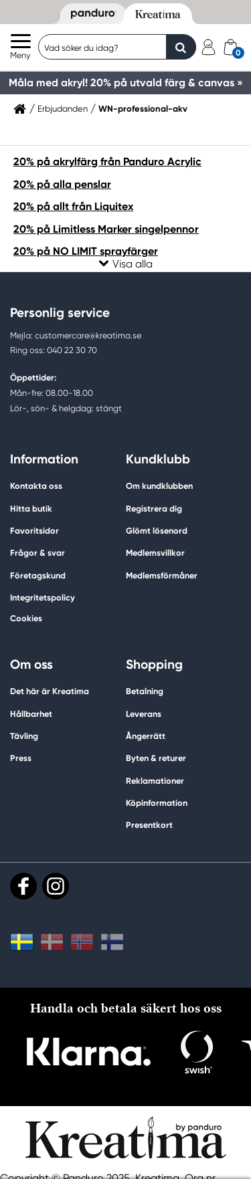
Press (20, 758)
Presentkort (149, 825)
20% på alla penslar (62, 184)
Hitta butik (31, 509)
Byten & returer (156, 758)
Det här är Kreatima (49, 691)
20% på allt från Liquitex (73, 206)
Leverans (143, 714)
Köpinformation (156, 803)
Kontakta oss (36, 486)
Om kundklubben (159, 486)
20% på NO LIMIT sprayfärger (85, 251)
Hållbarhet (31, 714)
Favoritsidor (34, 531)
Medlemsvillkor (155, 553)
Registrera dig (154, 509)
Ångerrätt (145, 736)
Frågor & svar (37, 553)
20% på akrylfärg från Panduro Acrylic (107, 161)
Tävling (24, 736)
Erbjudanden (62, 109)
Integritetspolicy (42, 598)
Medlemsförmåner (161, 575)
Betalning (144, 691)
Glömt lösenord (156, 531)
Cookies (26, 618)
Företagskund (38, 575)
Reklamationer (155, 781)
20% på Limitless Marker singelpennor (106, 229)
